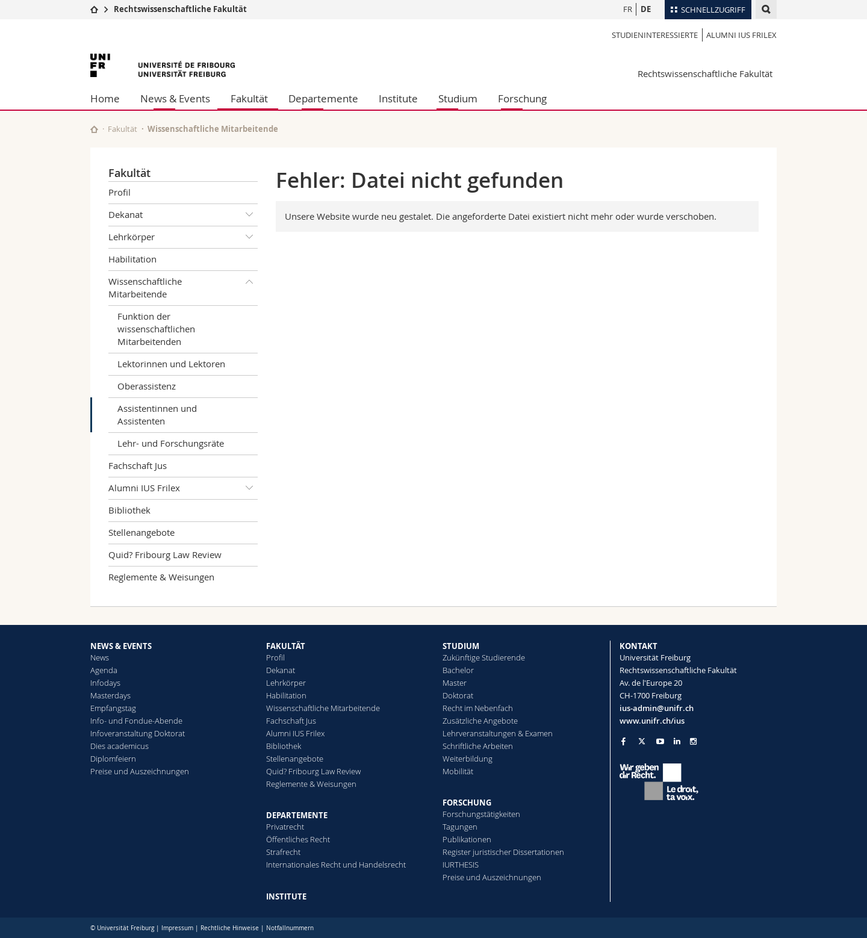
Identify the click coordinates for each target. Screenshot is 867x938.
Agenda (103, 670)
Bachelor (458, 670)
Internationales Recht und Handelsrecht (336, 864)
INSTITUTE (286, 896)
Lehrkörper (183, 237)
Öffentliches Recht (298, 839)
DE (646, 9)
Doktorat (458, 695)
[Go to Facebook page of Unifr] (623, 741)
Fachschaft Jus (137, 465)
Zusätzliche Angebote (480, 720)
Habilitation (132, 259)
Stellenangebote (141, 532)
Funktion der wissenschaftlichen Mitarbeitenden (156, 328)
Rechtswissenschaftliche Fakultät (180, 9)
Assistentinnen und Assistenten (157, 414)
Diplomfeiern (113, 758)
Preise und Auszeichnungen (139, 771)
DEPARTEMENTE (297, 815)
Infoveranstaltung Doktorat (137, 733)
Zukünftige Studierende (484, 657)
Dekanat (183, 215)
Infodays (105, 682)
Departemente (323, 98)
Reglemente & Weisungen (161, 577)
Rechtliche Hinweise (229, 928)
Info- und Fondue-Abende (136, 720)
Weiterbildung (468, 758)
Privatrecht (285, 826)
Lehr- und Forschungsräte (170, 443)
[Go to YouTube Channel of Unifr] (660, 741)
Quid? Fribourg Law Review (165, 554)
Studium (457, 98)
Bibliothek (129, 510)
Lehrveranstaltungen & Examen (498, 733)
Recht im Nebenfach (478, 708)
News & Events (175, 98)
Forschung (522, 98)
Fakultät (249, 98)
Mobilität (458, 771)
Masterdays (110, 695)
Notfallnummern (290, 928)
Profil (119, 192)
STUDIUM (461, 646)
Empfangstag (113, 708)
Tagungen (460, 826)
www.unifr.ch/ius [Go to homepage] (652, 720)
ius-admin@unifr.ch (657, 708)
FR (627, 9)
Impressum (177, 928)
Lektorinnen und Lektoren (171, 364)
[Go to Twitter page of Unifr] (642, 741)
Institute (398, 98)
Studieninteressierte (655, 35)
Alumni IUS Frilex (741, 35)
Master (455, 682)
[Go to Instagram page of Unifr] (693, 741)
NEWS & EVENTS (121, 646)
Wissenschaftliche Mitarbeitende (213, 128)
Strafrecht (283, 851)
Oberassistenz (146, 386)
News (99, 657)
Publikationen (467, 839)
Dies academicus (119, 746)
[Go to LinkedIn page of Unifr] (677, 741)
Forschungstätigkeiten (481, 814)
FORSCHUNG (467, 802)
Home (105, 98)
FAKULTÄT (285, 646)
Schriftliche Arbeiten (478, 746)
